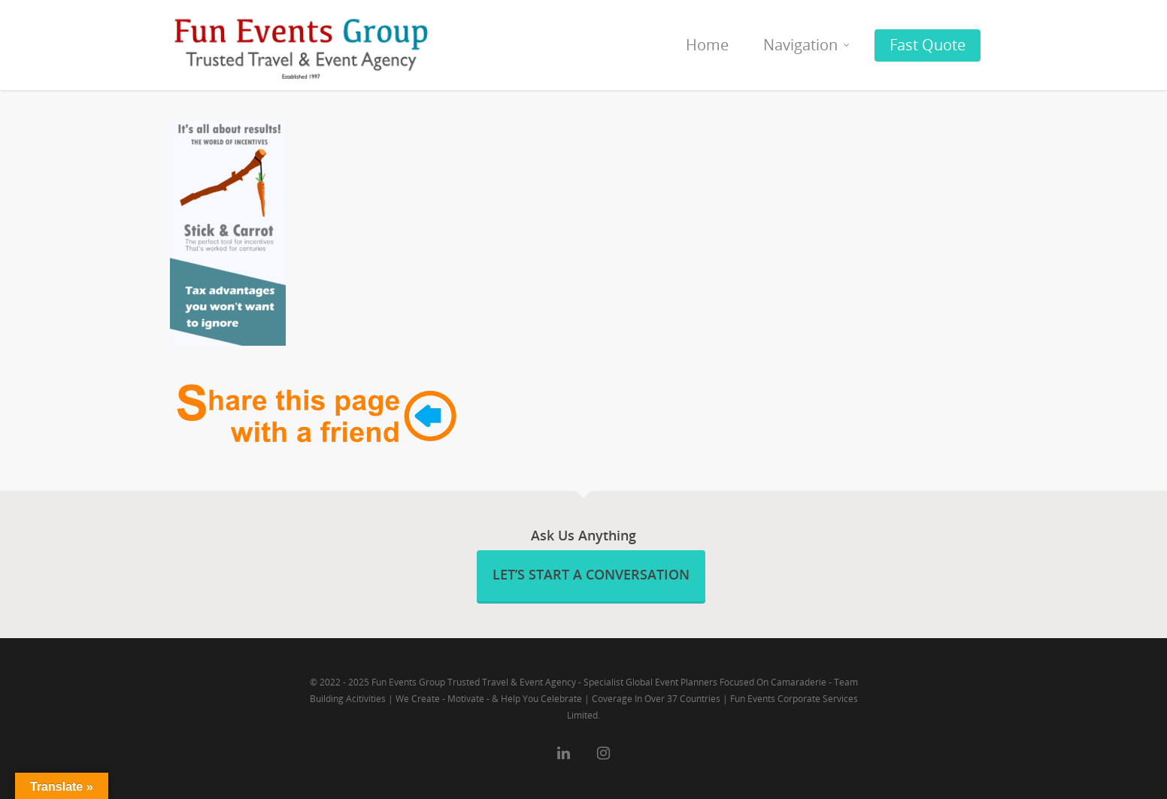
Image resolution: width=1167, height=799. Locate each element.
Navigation (807, 45)
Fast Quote (927, 45)
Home (707, 45)
